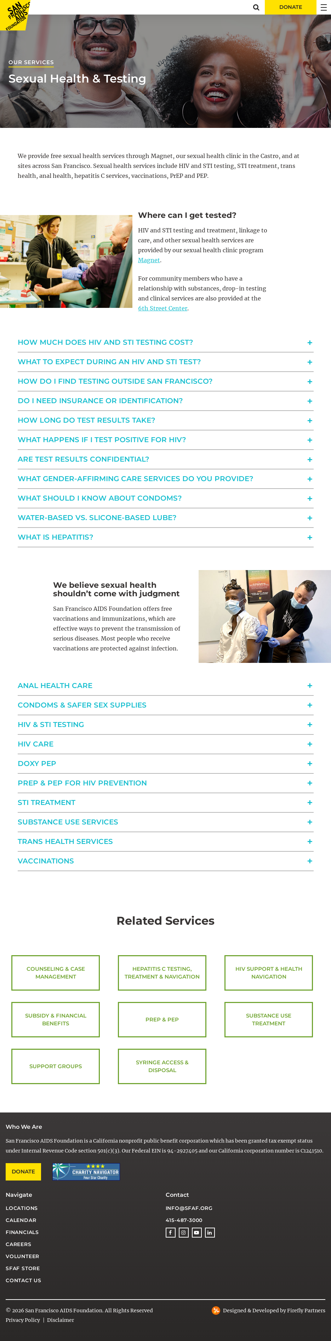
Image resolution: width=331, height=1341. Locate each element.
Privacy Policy (23, 1320)
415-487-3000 (184, 1220)
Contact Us (23, 1280)
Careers (19, 1244)
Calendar (21, 1220)
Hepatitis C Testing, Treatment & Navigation (162, 973)
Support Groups (55, 1066)
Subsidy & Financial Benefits (55, 1019)
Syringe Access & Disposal (162, 1066)
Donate (23, 1171)
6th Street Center (162, 308)
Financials (22, 1232)
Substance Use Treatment (269, 1019)
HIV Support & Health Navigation (269, 973)
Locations (22, 1208)
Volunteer (22, 1256)
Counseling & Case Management (55, 973)
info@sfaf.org (189, 1208)
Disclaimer (60, 1320)
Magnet (149, 260)
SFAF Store (23, 1268)
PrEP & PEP (162, 1019)
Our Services (31, 62)
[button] (256, 7)
